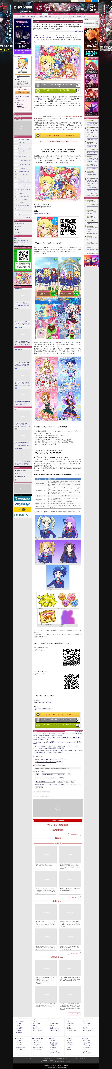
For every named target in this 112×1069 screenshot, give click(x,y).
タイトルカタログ (37, 1030)
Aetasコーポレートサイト (22, 479)
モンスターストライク (92, 233)
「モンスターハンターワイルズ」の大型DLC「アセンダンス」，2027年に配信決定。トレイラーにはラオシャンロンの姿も (92, 160)
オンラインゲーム (21, 1021)
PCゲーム (19, 238)
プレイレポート (54, 1023)
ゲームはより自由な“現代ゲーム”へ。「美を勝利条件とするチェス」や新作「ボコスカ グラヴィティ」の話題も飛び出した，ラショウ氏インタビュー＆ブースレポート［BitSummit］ (23, 425)
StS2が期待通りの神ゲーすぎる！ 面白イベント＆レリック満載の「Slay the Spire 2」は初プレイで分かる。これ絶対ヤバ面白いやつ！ (23, 403)
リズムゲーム (86, 1049)
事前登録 (33, 16)
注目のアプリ (48, 16)
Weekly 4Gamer (21, 142)
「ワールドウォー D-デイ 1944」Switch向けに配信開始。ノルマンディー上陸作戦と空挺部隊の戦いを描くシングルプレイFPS (92, 182)
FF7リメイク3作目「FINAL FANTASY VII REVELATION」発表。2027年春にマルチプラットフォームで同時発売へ (92, 138)
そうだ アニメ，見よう (23, 174)
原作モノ (61, 781)
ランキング (95, 0)
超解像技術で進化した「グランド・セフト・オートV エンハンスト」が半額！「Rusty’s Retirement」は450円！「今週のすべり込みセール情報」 (92, 174)
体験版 (18, 104)
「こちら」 (63, 1060)
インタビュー (56, 16)
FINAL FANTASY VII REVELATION (92, 228)
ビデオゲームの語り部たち (24, 196)
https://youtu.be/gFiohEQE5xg (43, 702)
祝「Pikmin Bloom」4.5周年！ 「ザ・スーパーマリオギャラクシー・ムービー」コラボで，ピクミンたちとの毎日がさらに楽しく (22, 323)
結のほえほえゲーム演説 (23, 181)
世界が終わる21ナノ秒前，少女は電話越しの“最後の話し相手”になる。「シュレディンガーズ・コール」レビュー (70, 948)
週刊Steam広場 (21, 168)
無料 (73, 781)
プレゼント (19, 226)
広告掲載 (66, 1065)
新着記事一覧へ (74, 834)
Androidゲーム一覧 (81, 16)
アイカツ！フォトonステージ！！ (23, 69)
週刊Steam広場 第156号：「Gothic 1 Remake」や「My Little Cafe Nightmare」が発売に (46, 864)
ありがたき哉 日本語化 (23, 205)
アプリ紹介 (53, 1047)
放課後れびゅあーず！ (23, 214)
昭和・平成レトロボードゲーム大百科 (24, 190)
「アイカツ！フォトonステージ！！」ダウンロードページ (58, 85)
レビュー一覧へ (74, 953)
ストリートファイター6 (92, 201)
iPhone (37, 774)
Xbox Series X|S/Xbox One (22, 240)
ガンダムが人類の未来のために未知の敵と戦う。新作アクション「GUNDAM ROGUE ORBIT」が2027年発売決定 (92, 123)
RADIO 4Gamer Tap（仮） (24, 171)
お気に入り (81, 0)
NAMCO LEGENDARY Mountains (92, 250)
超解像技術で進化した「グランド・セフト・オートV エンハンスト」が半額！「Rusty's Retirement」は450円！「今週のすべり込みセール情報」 (70, 866)
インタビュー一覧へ (74, 1013)
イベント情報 (86, 1042)
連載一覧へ (28, 217)
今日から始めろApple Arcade (24, 183)
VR (58, 14)
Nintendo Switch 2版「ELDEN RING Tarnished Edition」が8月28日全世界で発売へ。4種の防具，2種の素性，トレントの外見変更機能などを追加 (92, 167)
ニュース (19, 100)
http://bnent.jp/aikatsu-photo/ (42, 206)
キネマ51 (20, 211)
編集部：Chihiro (79, 31)
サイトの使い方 (31, 1)
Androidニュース (25, 16)
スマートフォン (53, 1038)
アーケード (85, 1038)
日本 (67, 781)
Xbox (26, 14)
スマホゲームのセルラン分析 (24, 161)
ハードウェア (65, 14)
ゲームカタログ (87, 1053)
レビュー (18, 1023)
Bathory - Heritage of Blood (92, 244)
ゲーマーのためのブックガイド (24, 177)
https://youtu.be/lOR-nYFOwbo (43, 709)
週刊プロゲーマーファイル (24, 148)
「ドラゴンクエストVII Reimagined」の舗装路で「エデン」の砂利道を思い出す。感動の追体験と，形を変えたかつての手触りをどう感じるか (22, 304)
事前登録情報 (53, 1044)
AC (72, 14)
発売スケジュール (37, 1028)
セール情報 (40, 16)
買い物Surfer (21, 202)
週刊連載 (18, 1028)
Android (61, 37)
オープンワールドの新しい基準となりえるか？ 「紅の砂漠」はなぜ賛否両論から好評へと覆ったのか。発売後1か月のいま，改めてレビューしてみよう (22, 364)
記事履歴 (88, 0)
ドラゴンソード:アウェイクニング (92, 212)
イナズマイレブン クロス (92, 238)
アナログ (78, 14)
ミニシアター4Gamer (23, 199)
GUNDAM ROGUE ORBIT (92, 207)
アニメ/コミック (52, 778)
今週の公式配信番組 (22, 151)
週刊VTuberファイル (22, 153)
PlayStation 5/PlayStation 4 (22, 242)
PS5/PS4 (32, 14)
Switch (38, 14)
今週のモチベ (21, 145)
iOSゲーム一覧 (71, 16)
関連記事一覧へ (79, 731)
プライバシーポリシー (22, 470)
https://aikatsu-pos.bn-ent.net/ (42, 213)
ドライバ (19, 232)
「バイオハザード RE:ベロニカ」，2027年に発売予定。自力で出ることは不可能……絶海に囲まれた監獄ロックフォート (92, 189)
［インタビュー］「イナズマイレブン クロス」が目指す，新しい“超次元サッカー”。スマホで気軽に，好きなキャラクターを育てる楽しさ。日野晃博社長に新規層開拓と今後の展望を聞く (70, 1006)
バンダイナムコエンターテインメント (46, 781)
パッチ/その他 (20, 107)
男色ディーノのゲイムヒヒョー (24, 157)
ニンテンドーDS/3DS (37, 1038)
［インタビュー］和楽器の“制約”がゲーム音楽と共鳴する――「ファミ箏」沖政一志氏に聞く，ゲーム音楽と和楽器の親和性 (22, 444)
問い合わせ (39, 1)
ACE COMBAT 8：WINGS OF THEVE (92, 222)
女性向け (52, 14)
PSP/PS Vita (85, 1020)
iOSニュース (16, 16)
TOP (16, 14)
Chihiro (39, 788)
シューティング (87, 1047)
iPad (69, 774)
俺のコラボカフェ (22, 186)
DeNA (18, 79)
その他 (85, 1051)
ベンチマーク (70, 1049)
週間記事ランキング (21, 223)
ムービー (63, 16)
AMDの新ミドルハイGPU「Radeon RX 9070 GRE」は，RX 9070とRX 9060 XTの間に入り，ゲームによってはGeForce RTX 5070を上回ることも (70, 924)
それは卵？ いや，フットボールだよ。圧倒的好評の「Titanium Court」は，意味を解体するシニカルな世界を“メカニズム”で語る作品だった (46, 924)
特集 (18, 102)
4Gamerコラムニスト (23, 193)
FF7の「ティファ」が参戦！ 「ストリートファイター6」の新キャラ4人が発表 (92, 131)
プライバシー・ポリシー (56, 1065)
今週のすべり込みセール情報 (24, 165)
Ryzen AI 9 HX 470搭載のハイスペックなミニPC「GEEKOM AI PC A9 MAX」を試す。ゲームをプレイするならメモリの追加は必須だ (46, 948)
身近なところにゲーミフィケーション (24, 208)
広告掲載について (21, 476)
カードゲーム (86, 1045)
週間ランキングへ (94, 193)
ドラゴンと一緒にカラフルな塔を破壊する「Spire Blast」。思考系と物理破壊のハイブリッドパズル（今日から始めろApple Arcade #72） (45, 891)
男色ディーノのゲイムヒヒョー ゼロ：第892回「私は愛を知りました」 (69, 889)
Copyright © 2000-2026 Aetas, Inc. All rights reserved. (56, 1067)
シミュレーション (40, 778)
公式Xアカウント (22, 1)
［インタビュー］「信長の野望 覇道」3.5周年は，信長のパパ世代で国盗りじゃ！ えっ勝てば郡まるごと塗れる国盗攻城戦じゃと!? (22, 463)
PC (21, 14)
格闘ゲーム (86, 1044)
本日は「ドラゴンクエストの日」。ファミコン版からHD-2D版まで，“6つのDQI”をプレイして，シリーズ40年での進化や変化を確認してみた (22, 343)
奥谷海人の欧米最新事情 (23, 139)
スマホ (45, 14)
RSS (15, 1)
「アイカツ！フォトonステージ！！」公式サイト (59, 135)
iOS (57, 37)
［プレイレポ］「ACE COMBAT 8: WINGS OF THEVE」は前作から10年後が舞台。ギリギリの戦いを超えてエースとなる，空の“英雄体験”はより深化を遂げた (92, 153)
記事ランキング (20, 1032)
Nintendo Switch (20, 245)
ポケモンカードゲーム (92, 217)
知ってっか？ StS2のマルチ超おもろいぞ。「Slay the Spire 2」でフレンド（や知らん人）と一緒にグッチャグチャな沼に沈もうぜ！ (22, 384)
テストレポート (71, 1042)
